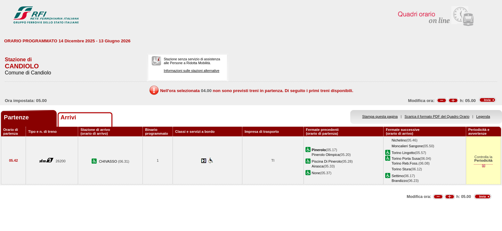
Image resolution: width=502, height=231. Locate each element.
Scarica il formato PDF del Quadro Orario (437, 116)
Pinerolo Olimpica (326, 155)
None (316, 173)
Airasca (318, 166)
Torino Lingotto (403, 153)
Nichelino (399, 140)
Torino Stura (401, 169)
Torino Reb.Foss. (405, 163)
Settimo (398, 176)
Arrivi (68, 117)
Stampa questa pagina (380, 116)
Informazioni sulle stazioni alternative (191, 71)
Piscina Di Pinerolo (327, 161)
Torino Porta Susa (406, 158)
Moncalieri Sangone (407, 146)
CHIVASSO (108, 161)
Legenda (483, 116)
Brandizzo (399, 181)
